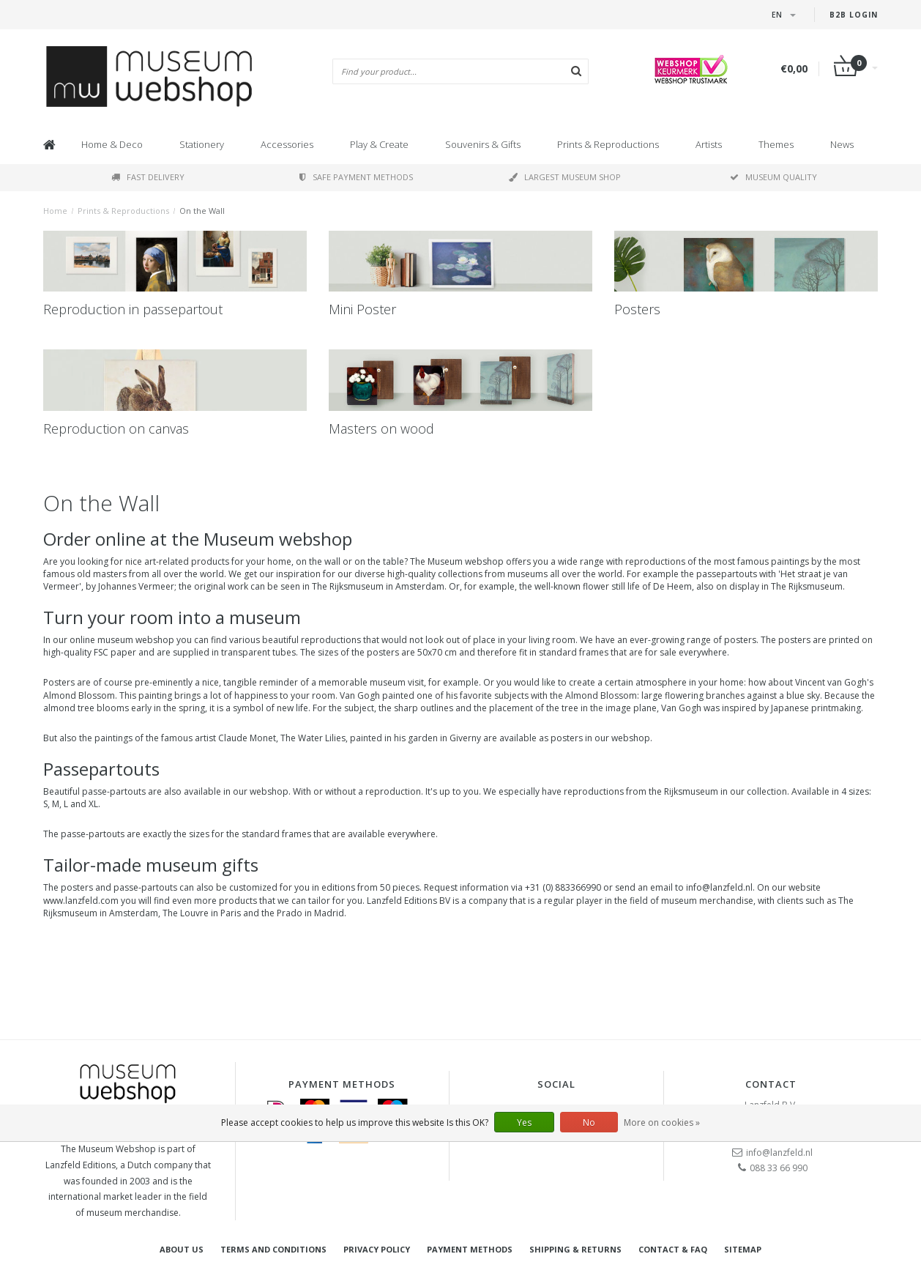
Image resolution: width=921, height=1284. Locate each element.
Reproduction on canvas (116, 428)
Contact (771, 1084)
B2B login (853, 15)
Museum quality (773, 176)
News (842, 144)
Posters (637, 309)
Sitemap (742, 1249)
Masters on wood (381, 428)
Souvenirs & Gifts (483, 144)
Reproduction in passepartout (133, 309)
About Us (182, 1249)
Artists (709, 144)
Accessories (287, 144)
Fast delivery (147, 176)
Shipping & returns (575, 1249)
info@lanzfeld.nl (779, 1152)
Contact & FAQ (672, 1249)
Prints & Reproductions (608, 144)
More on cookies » (662, 1122)
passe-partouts (114, 791)
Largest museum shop (565, 176)
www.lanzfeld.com (81, 900)
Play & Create (379, 144)
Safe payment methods (356, 176)
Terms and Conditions (273, 1249)
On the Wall (202, 210)
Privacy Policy (376, 1249)
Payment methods (469, 1249)
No (589, 1122)
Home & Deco (112, 144)
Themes (776, 144)
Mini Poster (362, 309)
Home (55, 210)
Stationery (201, 144)
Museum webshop (278, 539)
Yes (524, 1122)
